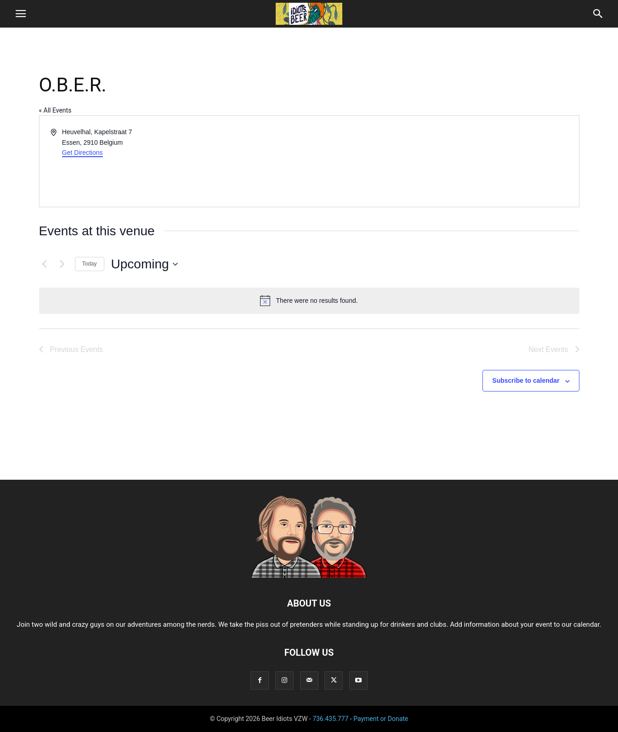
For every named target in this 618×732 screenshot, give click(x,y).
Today (89, 264)
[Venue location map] (443, 161)
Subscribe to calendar (525, 380)
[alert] (309, 300)
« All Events (55, 110)
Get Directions (82, 152)
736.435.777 (330, 718)
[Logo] (309, 575)
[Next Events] (62, 264)
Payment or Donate (380, 718)
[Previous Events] (44, 264)
